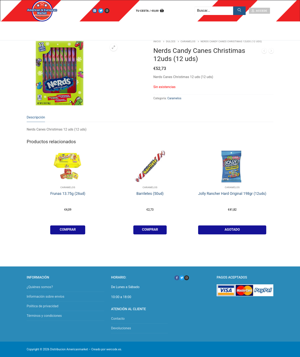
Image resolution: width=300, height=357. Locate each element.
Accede (259, 10)
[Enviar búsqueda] (239, 10)
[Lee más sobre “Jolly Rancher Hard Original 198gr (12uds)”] (232, 229)
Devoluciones (121, 328)
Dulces (170, 41)
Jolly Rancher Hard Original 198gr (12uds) (232, 194)
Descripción (36, 117)
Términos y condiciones (44, 316)
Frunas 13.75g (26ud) (67, 194)
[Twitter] (100, 10)
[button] (113, 47)
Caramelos (188, 41)
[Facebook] (94, 10)
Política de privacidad (42, 306)
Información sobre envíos (45, 297)
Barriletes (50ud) (150, 194)
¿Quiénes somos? (40, 287)
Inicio (157, 41)
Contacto (118, 319)
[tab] (36, 117)
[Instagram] (107, 10)
